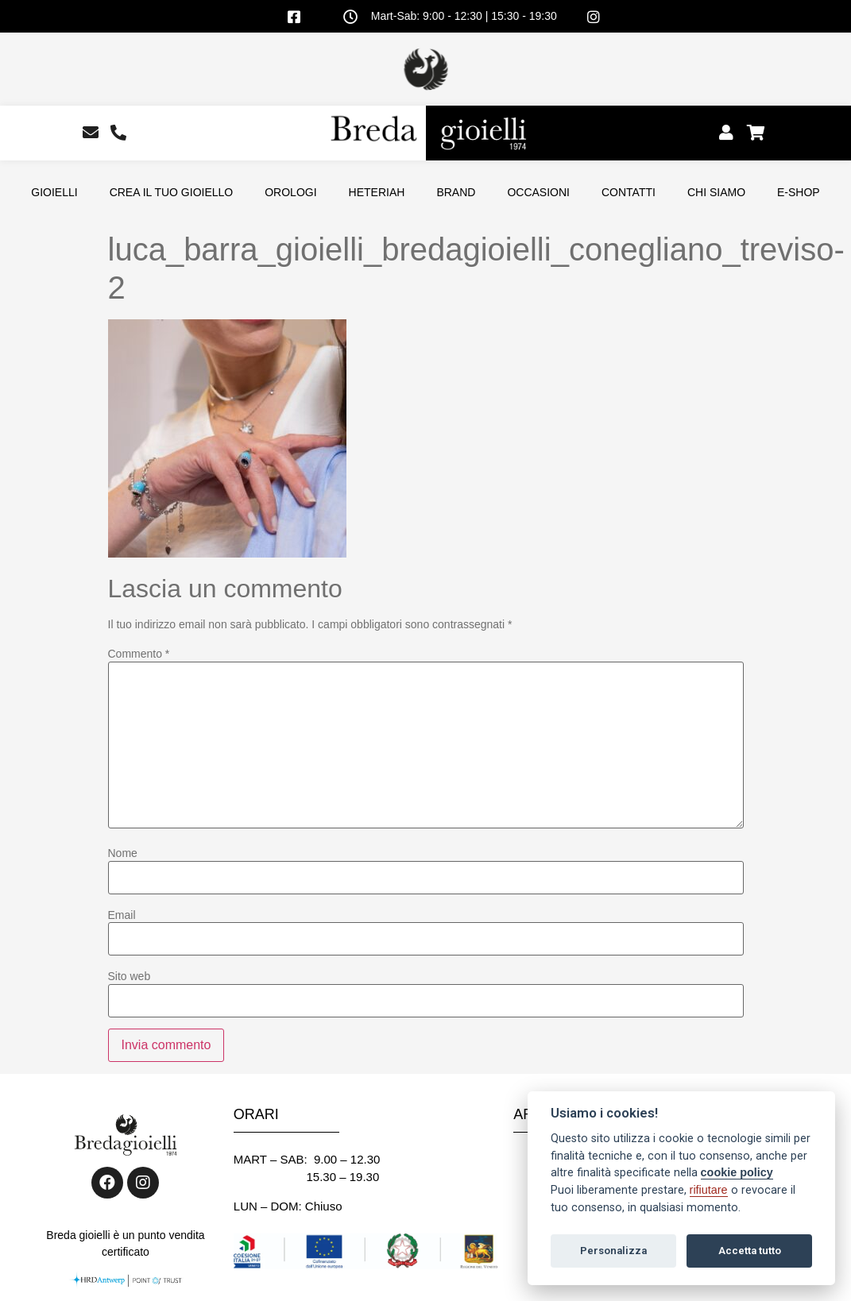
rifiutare (709, 1189)
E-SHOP (798, 192)
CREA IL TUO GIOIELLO (172, 192)
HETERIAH (377, 192)
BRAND (455, 192)
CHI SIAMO (716, 192)
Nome (122, 853)
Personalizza (613, 1251)
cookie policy (737, 1172)
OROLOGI (290, 192)
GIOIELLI (54, 192)
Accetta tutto (749, 1251)
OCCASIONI (538, 192)
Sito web (129, 976)
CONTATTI (629, 192)
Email (122, 915)
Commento (139, 653)
